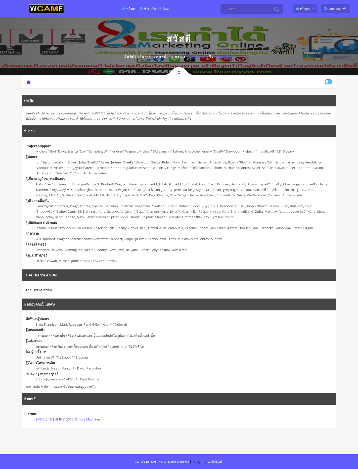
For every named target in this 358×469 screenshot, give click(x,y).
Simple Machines (87, 419)
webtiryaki (215, 461)
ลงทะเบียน (224, 56)
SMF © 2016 (64, 419)
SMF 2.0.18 (44, 419)
